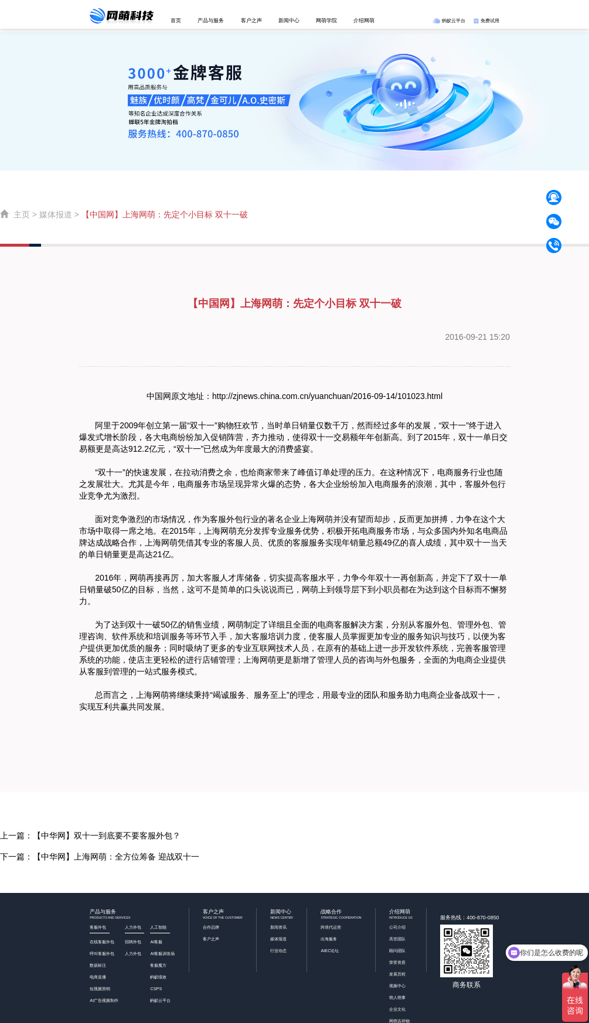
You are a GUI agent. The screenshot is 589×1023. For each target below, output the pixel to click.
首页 (176, 20)
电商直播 (98, 977)
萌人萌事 (397, 997)
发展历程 (397, 974)
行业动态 (278, 950)
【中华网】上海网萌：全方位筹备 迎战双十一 (116, 856)
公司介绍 (397, 927)
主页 (21, 214)
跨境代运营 (331, 927)
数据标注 (98, 965)
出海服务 (329, 939)
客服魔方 (158, 965)
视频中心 (397, 985)
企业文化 (397, 1009)
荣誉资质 (397, 962)
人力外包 (133, 953)
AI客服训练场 (162, 953)
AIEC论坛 (330, 950)
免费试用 (486, 20)
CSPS (156, 988)
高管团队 (397, 939)
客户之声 (251, 20)
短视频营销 (100, 988)
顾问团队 (397, 950)
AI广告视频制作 (104, 1000)
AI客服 (156, 941)
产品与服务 (211, 20)
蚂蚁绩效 (158, 977)
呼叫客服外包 (102, 953)
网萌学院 (326, 20)
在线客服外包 (102, 941)
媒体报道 (55, 214)
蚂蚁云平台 (449, 20)
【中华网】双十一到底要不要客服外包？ (107, 835)
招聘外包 (133, 941)
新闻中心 (288, 20)
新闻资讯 (278, 927)
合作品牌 (211, 927)
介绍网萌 (363, 20)
